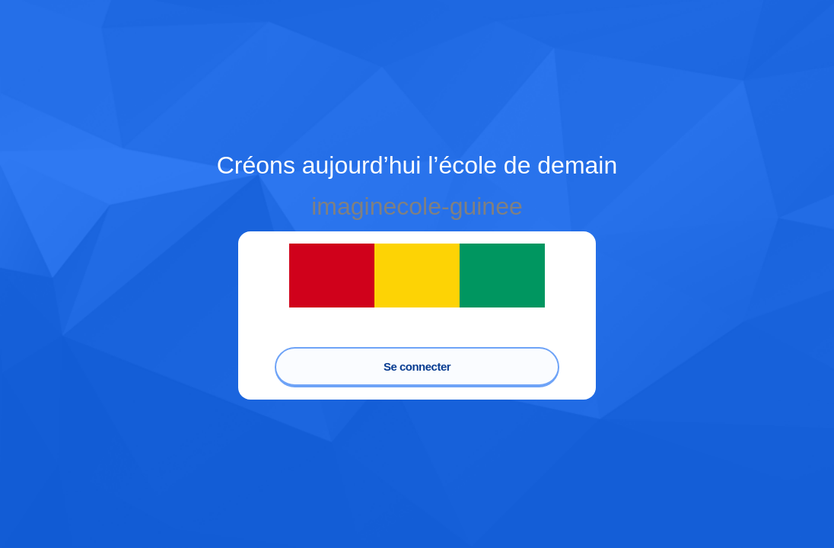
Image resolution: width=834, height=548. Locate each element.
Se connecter (417, 366)
